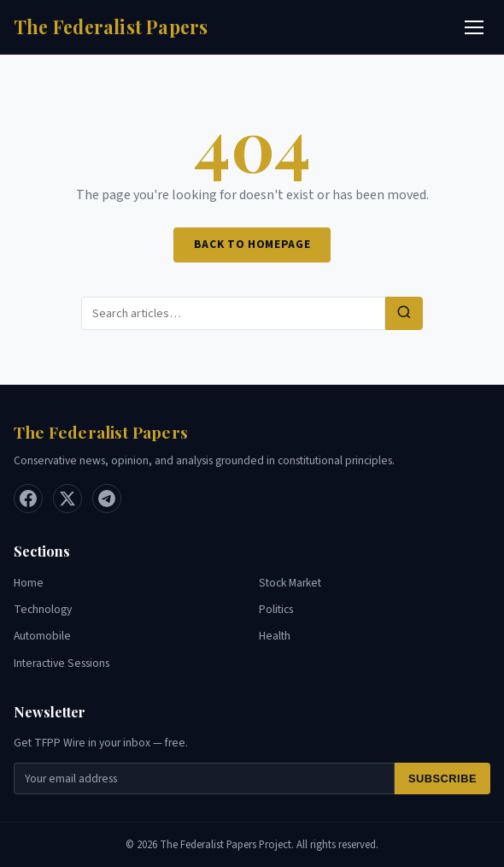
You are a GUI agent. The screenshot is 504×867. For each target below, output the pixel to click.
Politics (276, 609)
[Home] (111, 27)
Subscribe (442, 778)
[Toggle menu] (474, 27)
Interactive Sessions (61, 663)
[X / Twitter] (67, 498)
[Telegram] (106, 498)
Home (29, 583)
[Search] (404, 313)
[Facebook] (28, 498)
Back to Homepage (252, 244)
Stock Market (290, 583)
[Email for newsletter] (204, 778)
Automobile (42, 636)
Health (274, 636)
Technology (43, 609)
